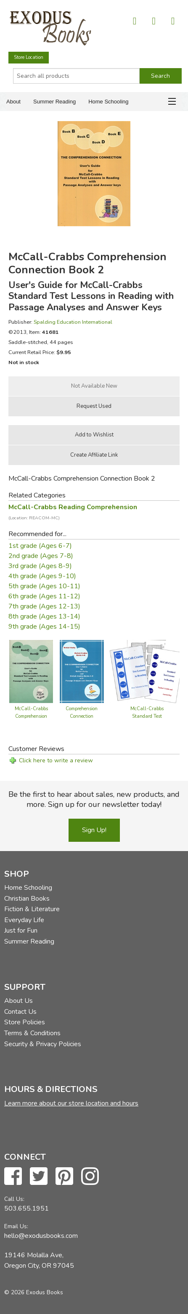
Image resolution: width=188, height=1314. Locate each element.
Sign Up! (94, 830)
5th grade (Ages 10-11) (44, 586)
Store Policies (24, 1022)
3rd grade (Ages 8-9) (40, 566)
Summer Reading (54, 101)
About (13, 101)
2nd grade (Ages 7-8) (40, 555)
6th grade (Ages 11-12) (44, 596)
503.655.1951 (26, 1208)
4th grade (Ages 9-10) (42, 576)
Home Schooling (108, 101)
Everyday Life (24, 920)
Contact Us (20, 1011)
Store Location (28, 57)
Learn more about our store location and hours (71, 1103)
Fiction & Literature (32, 909)
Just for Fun (20, 930)
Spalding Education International (73, 321)
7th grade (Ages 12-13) (44, 606)
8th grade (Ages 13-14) (44, 616)
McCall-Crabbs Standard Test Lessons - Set (147, 716)
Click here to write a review (56, 760)
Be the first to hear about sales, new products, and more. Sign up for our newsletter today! (94, 799)
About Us (18, 1000)
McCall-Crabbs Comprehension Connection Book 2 (31, 716)
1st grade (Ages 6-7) (40, 545)
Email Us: (16, 1226)
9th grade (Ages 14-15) (44, 626)
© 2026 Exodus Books (33, 1292)
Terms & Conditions (32, 1033)
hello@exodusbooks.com (41, 1235)
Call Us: (14, 1199)
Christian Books (27, 898)
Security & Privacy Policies (42, 1044)
